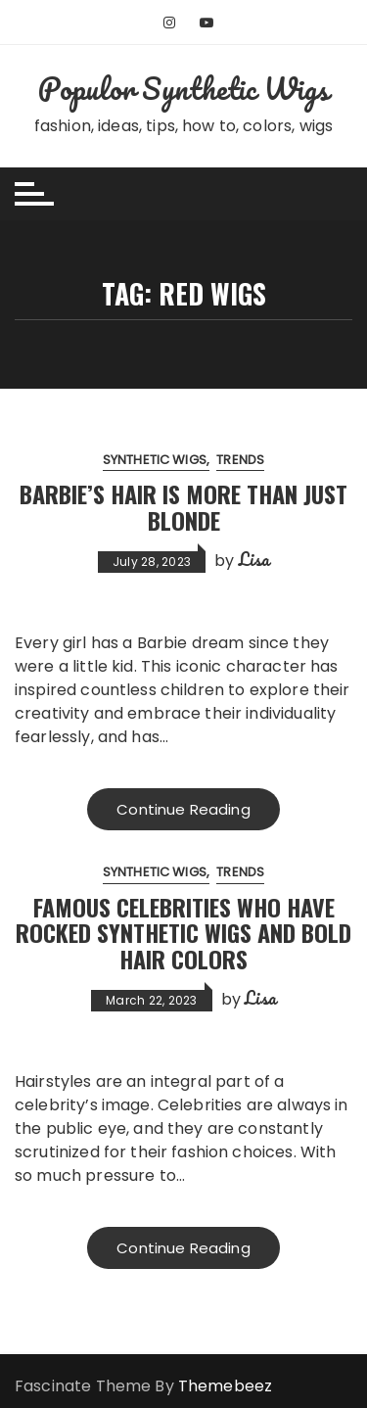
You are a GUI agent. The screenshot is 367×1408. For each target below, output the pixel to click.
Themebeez (225, 1386)
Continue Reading (183, 809)
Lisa (254, 559)
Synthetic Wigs (154, 459)
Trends (240, 459)
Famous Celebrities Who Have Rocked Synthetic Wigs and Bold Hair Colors (183, 932)
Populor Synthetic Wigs (183, 89)
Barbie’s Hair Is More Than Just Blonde (183, 506)
